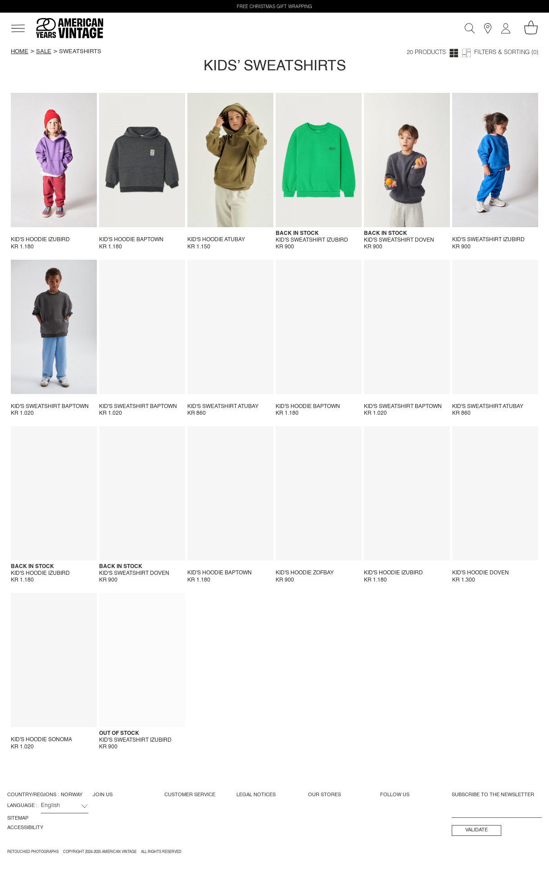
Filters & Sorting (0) (506, 53)
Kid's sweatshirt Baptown (50, 406)
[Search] (469, 28)
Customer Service (189, 795)
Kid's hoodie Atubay (216, 240)
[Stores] (487, 28)
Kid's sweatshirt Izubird (312, 240)
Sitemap (17, 818)
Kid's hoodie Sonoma (41, 740)
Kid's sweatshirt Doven (399, 240)
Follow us (394, 795)
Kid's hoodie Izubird (40, 240)
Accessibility (25, 828)
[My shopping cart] (531, 27)
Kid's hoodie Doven (480, 573)
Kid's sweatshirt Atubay (223, 406)
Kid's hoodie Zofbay (305, 573)
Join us (103, 795)
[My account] (505, 28)
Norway (71, 795)
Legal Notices (256, 795)
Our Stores (324, 795)
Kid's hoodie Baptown (131, 240)
